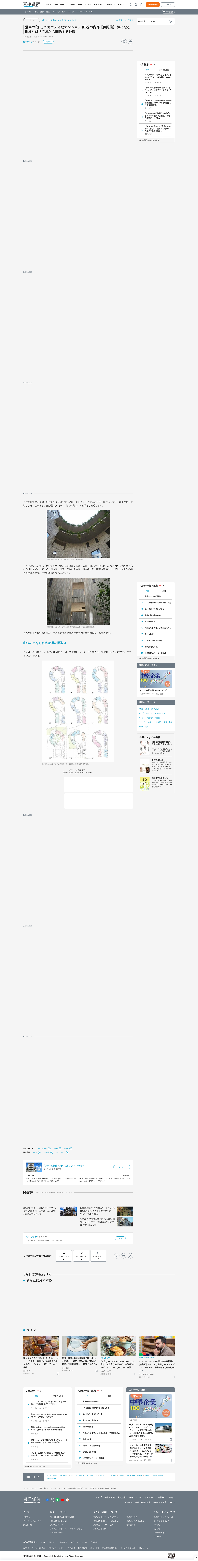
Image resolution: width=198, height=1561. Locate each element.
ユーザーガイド (160, 1533)
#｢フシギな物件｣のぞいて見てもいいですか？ (59, 20)
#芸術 (56, 1149)
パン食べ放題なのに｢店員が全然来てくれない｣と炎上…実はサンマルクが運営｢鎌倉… (158, 128)
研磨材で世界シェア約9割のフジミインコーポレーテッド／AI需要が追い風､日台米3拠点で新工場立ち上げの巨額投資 (141, 1430)
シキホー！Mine (56, 1533)
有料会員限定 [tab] (164, 70)
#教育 (158, 722)
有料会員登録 (152, 4)
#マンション (60, 1152)
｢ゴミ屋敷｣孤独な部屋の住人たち (158, 603)
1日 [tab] (147, 591)
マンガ (88, 5)
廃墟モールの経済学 (153, 596)
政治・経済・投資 (42, 12)
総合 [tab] (147, 70)
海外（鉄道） (150, 634)
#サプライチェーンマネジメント (152, 713)
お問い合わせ (143, 1548)
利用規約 (157, 1537)
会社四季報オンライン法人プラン (106, 1521)
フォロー (48, 42)
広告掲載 (94, 1542)
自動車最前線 (150, 622)
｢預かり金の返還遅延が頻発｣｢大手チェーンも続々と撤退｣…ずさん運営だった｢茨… (158, 115)
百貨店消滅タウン (152, 647)
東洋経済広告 (132, 1517)
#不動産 (47, 1152)
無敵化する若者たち (160, 778)
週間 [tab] (164, 591)
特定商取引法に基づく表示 (88, 1548)
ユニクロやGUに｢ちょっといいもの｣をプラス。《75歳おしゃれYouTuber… (158, 77)
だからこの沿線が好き (154, 640)
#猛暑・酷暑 (144, 709)
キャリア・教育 (59, 12)
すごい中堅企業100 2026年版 (153, 690)
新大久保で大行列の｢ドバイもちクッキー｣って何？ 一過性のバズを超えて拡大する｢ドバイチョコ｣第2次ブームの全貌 (41, 1362)
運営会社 (52, 1542)
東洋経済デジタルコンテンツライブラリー (67, 1529)
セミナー (98, 5)
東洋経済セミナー (100, 1529)
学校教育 (26, 1517)
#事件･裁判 (143, 727)
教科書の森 (131, 1525)
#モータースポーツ (146, 722)
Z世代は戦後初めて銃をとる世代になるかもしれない (161, 744)
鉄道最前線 (27, 1525)
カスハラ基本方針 (128, 1548)
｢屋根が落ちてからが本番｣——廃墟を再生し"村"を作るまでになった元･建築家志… (158, 102)
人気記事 (71, 5)
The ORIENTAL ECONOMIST (62, 1517)
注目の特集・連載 (147, 665)
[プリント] (130, 41)
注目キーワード (146, 702)
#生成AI (150, 718)
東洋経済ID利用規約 (110, 1548)
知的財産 (71, 1548)
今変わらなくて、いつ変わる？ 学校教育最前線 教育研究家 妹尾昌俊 (158, 628)
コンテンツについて (162, 1521)
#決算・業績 (167, 722)
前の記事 (119, 20)
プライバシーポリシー (57, 1548)
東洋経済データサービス (103, 1525)
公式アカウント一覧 (79, 1542)
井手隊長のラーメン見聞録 (155, 653)
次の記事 (128, 20)
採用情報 (63, 1542)
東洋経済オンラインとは (148, 21)
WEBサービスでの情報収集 (34, 1548)
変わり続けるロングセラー (155, 609)
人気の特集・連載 (149, 585)
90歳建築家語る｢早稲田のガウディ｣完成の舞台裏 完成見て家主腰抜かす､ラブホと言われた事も (97, 1211)
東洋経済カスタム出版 (135, 1521)
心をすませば (157, 760)
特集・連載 (59, 5)
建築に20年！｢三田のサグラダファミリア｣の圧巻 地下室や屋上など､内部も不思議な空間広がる (40, 1211)
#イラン (142, 718)
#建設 (35, 1152)
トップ (48, 5)
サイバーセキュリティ (32, 1521)
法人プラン (158, 1529)
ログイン (168, 4)
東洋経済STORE (57, 1525)
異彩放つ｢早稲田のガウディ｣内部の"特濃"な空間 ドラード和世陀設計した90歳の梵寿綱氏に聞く (97, 1222)
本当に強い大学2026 (153, 615)
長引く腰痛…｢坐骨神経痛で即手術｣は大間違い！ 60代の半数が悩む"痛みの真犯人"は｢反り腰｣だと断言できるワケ (79, 1361)
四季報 (110, 5)
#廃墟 (157, 718)
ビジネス (28, 12)
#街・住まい (42, 1149)
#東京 (66, 1149)
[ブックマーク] (124, 41)
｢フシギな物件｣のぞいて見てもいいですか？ (64, 1166)
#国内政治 (155, 709)
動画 (80, 5)
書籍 (120, 5)
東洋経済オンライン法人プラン (105, 1517)
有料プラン (158, 1525)
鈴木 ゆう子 (28, 42)
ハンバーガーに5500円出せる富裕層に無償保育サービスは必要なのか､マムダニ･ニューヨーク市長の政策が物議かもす (157, 1366)
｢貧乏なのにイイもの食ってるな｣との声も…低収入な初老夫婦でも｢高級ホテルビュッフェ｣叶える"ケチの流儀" (118, 1364)
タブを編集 (169, 12)
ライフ (71, 12)
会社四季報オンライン (59, 1521)
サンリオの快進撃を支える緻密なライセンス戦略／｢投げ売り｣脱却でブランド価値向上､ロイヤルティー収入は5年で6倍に (141, 1451)
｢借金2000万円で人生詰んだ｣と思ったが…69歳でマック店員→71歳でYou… (158, 90)
